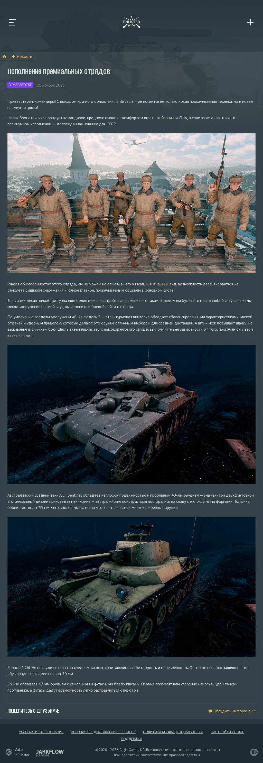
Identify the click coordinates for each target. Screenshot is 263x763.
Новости (24, 56)
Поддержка (131, 739)
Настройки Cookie (227, 732)
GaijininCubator (17, 752)
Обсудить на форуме (231, 710)
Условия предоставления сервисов (103, 732)
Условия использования (41, 732)
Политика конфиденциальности (173, 732)
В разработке (20, 84)
